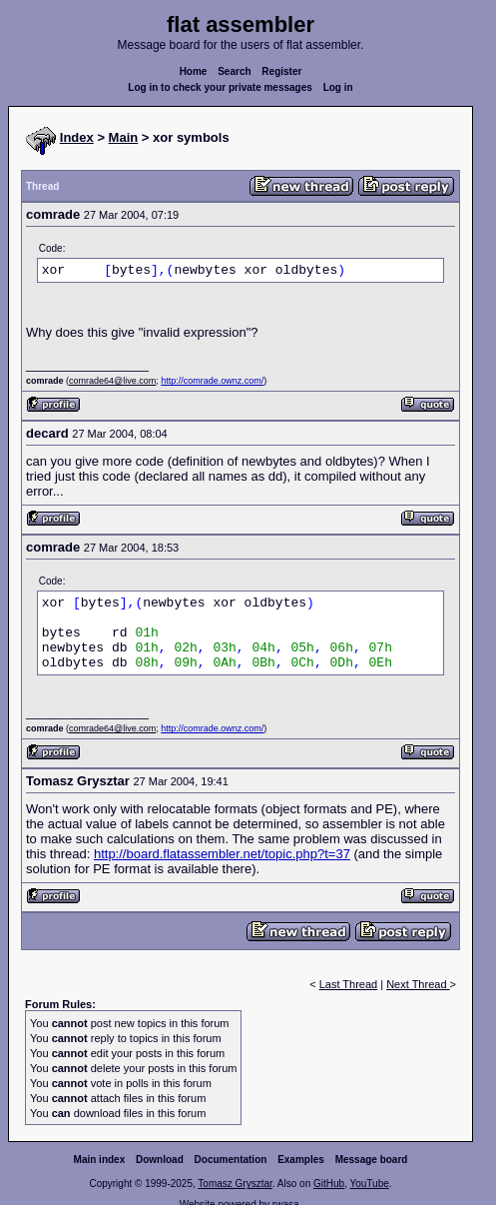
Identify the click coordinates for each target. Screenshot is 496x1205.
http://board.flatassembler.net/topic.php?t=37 (222, 853)
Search (234, 71)
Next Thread (417, 984)
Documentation (231, 1159)
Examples (300, 1159)
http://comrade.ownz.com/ (212, 381)
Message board (371, 1159)
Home (194, 71)
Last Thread (348, 984)
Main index (100, 1159)
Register (281, 71)
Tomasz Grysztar (234, 1183)
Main (124, 137)
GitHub (328, 1183)
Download (160, 1159)
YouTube (368, 1183)
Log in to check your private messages (220, 87)
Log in (338, 87)
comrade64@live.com (112, 381)
